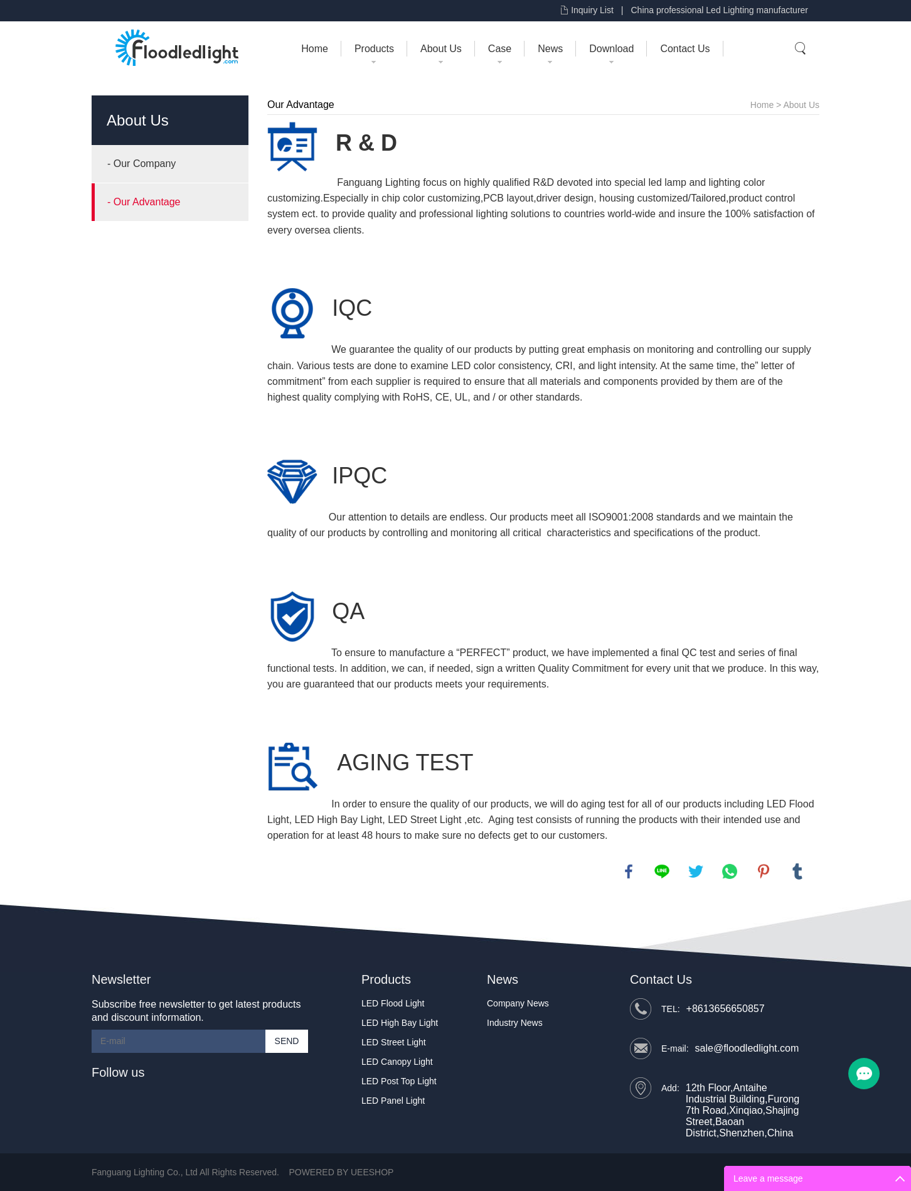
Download (611, 48)
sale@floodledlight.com (747, 1048)
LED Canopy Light (397, 1062)
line (662, 871)
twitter (695, 871)
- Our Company (141, 163)
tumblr (797, 871)
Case (499, 48)
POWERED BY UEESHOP (341, 1172)
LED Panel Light (393, 1101)
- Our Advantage (144, 202)
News (550, 48)
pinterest (763, 871)
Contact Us (685, 48)
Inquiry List (592, 10)
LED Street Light (424, 819)
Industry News (515, 1023)
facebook (628, 871)
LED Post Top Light (399, 1081)
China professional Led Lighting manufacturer (719, 10)
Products (374, 48)
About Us (441, 48)
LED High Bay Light (339, 819)
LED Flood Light (392, 1003)
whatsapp (729, 871)
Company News (518, 1003)
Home (314, 48)
